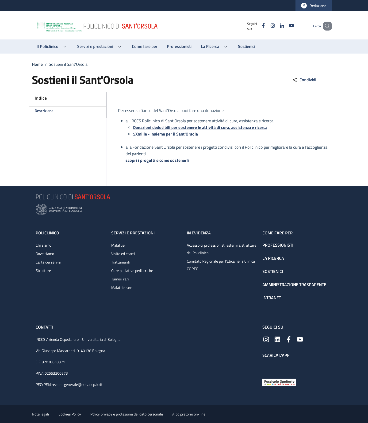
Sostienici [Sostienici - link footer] (272, 271)
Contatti (45, 327)
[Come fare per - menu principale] (144, 46)
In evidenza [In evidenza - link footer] (199, 233)
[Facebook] (257, 26)
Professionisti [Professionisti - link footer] (277, 245)
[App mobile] (266, 367)
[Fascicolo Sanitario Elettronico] (279, 382)
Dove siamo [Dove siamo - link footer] (45, 253)
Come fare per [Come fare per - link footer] (277, 233)
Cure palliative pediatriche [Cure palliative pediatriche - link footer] (132, 270)
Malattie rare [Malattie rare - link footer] (121, 287)
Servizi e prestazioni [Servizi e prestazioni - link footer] (133, 233)
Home (37, 64)
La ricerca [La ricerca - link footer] (273, 258)
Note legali (40, 414)
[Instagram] (267, 26)
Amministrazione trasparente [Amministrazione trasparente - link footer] (294, 284)
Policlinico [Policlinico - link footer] (47, 233)
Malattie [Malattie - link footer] (118, 245)
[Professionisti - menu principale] (179, 46)
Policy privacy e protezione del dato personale (126, 414)
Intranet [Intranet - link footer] (271, 298)
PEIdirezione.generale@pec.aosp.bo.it (73, 384)
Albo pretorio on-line (188, 414)
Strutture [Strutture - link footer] (43, 270)
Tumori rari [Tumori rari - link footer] (120, 279)
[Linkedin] (276, 26)
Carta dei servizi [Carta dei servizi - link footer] (48, 262)
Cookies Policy (69, 414)
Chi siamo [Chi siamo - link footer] (43, 245)
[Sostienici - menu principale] (246, 46)
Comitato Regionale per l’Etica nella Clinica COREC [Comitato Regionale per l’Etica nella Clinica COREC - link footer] (221, 265)
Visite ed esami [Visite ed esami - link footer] (123, 253)
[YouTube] (285, 26)
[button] (313, 5)
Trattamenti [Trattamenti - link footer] (120, 262)
